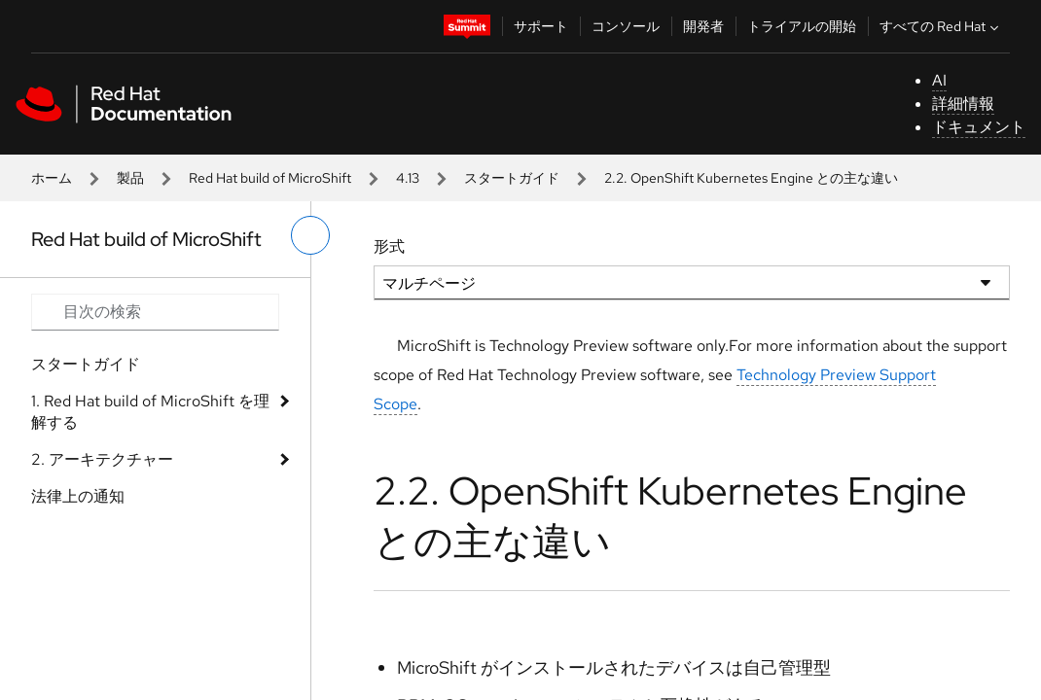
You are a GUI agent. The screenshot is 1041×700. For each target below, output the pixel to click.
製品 (130, 178)
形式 (389, 246)
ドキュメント (978, 127)
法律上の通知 (78, 496)
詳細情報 (963, 103)
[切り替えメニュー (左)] (310, 235)
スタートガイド (511, 178)
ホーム (51, 178)
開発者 (703, 26)
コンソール (626, 26)
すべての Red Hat (941, 26)
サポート (541, 26)
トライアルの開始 (801, 26)
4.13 (407, 178)
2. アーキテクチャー (102, 459)
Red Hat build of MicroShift (270, 178)
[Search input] (155, 312)
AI (939, 80)
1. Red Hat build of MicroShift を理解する (150, 412)
